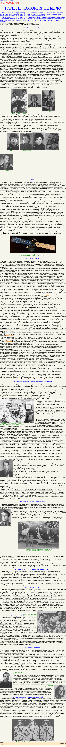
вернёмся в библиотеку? (7, 0)
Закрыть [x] (63, 743)
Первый (23, 283)
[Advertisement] (33, 175)
